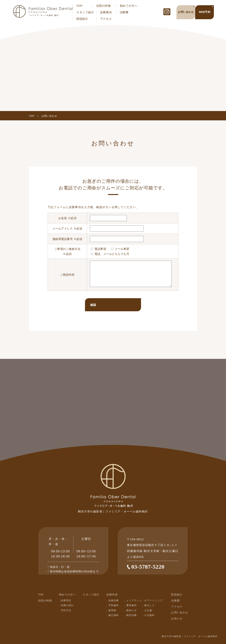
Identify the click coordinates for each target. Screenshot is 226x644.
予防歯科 (113, 605)
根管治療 (131, 615)
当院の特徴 (103, 5)
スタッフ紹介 (85, 12)
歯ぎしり (149, 605)
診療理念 (66, 600)
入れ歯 (148, 610)
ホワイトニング (153, 600)
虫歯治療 (113, 600)
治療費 (124, 12)
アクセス (106, 18)
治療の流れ (67, 605)
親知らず (131, 610)
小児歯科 (149, 615)
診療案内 (106, 12)
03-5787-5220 (147, 567)
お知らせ (176, 618)
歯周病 (112, 610)
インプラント (134, 600)
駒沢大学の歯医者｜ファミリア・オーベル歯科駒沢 (190, 636)
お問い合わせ (179, 612)
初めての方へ (128, 5)
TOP (79, 5)
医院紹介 (82, 18)
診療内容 (112, 594)
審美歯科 (131, 605)
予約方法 (66, 610)
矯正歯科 (113, 615)
